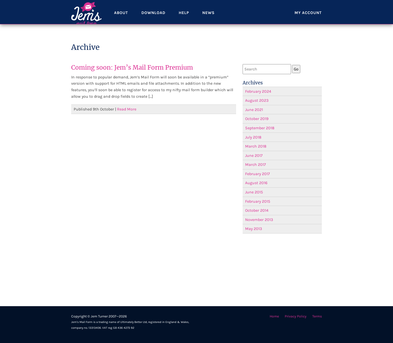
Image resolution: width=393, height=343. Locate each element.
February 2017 (257, 173)
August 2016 (256, 182)
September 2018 (259, 128)
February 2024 (258, 91)
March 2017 (255, 164)
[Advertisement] (282, 270)
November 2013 (259, 219)
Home (274, 316)
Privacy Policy (296, 316)
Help (184, 17)
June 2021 (254, 109)
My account (308, 17)
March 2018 (255, 146)
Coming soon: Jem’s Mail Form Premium (132, 67)
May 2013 (253, 228)
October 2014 (256, 210)
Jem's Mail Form (86, 17)
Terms (317, 316)
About (121, 17)
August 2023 (256, 100)
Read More (126, 109)
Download (154, 17)
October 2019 (256, 118)
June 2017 (254, 155)
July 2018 (253, 137)
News (209, 17)
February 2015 (257, 201)
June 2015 (254, 192)
